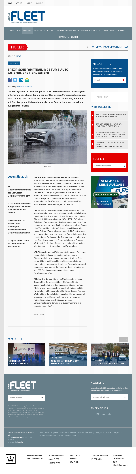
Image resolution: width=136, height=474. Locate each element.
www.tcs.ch (39, 314)
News (48, 433)
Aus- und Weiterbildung (87, 433)
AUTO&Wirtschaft (56, 455)
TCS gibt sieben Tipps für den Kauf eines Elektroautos (109, 125)
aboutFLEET (53, 459)
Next (126, 339)
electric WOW (59, 435)
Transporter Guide (46, 435)
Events (109, 433)
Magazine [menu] (55, 433)
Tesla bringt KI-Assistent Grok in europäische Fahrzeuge (111, 116)
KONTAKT (40, 3)
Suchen (74, 37)
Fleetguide (117, 433)
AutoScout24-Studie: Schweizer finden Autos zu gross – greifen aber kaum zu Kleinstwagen (110, 135)
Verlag (68, 435)
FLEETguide (97, 459)
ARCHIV (30, 3)
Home (42, 433)
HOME (10, 3)
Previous (121, 339)
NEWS (18, 56)
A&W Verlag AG (19, 437)
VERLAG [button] (20, 3)
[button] (27, 30)
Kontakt (75, 435)
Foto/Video (101, 433)
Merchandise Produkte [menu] (69, 433)
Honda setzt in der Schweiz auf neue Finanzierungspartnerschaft (110, 144)
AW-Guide (74, 462)
